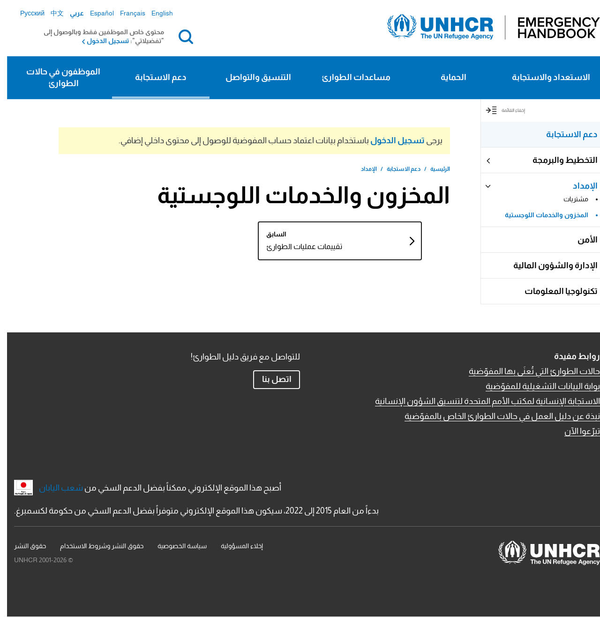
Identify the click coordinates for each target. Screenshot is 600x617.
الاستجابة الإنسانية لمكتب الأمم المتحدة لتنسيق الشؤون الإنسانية (480, 401)
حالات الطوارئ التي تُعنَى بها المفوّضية (527, 371)
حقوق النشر (23, 546)
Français (125, 13)
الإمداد (578, 186)
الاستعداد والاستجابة (544, 77)
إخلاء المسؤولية (235, 546)
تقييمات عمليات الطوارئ (275, 246)
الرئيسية (433, 169)
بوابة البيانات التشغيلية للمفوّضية (536, 386)
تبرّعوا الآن (575, 431)
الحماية (446, 77)
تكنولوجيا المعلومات (554, 291)
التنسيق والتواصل (251, 77)
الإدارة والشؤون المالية (548, 265)
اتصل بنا (270, 379)
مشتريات (568, 199)
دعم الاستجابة (154, 77)
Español (95, 13)
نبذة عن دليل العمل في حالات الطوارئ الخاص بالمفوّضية (495, 416)
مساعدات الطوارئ (349, 77)
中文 (50, 13)
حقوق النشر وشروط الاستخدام (94, 546)
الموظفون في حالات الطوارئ (56, 77)
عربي (70, 13)
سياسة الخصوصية (175, 546)
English (155, 13)
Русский (25, 13)
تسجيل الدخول (101, 40)
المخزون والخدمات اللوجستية (539, 215)
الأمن (580, 239)
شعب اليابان (54, 487)
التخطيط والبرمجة (558, 160)
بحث (177, 36)
